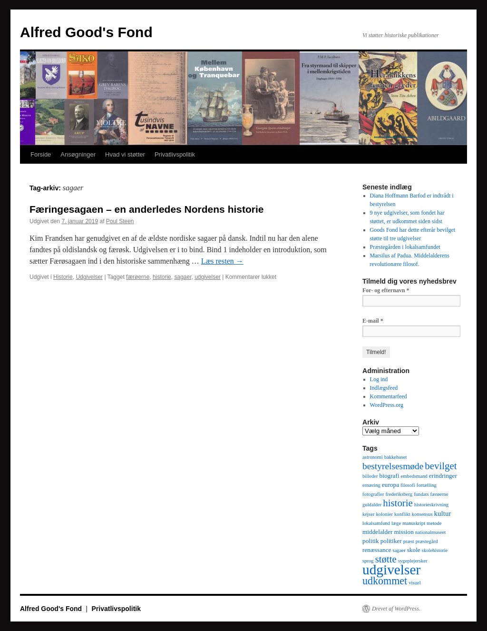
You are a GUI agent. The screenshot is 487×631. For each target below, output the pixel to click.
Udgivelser (89, 277)
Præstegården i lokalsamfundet (405, 247)
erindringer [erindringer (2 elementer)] (443, 475)
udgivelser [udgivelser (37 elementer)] (391, 569)
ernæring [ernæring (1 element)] (371, 485)
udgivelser (208, 277)
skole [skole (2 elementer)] (413, 549)
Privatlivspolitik (175, 154)
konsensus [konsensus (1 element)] (422, 514)
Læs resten (222, 261)
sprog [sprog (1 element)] (368, 560)
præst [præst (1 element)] (408, 541)
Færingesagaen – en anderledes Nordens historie (146, 209)
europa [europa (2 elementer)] (390, 484)
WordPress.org (386, 405)
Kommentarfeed (388, 396)
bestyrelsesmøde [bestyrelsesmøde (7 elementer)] (392, 466)
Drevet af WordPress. (396, 608)
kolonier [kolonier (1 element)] (384, 514)
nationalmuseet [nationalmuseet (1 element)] (430, 532)
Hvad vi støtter (125, 154)
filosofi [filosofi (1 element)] (407, 485)
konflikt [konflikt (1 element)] (402, 514)
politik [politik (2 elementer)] (370, 540)
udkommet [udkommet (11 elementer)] (384, 581)
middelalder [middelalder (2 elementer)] (377, 531)
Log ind (379, 379)
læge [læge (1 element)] (396, 523)
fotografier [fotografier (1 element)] (373, 494)
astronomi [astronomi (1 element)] (372, 457)
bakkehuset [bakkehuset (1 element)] (395, 457)
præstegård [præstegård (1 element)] (427, 541)
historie (162, 277)
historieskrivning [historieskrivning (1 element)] (431, 504)
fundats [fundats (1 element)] (421, 494)
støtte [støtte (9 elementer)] (386, 559)
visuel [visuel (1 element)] (414, 582)
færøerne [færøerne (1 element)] (439, 494)
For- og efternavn (385, 290)
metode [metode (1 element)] (434, 523)
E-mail (372, 320)
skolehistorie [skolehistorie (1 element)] (435, 550)
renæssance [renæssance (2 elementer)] (376, 549)
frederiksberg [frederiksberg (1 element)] (399, 494)
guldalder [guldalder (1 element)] (371, 504)
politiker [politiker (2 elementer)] (391, 540)
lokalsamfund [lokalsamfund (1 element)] (376, 523)
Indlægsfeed (384, 388)
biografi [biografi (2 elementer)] (389, 475)
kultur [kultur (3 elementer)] (442, 513)
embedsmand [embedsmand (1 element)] (414, 476)
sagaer (182, 277)
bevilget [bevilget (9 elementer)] (441, 466)
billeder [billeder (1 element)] (370, 476)
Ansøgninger (78, 154)
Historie (63, 277)
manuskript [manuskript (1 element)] (413, 523)
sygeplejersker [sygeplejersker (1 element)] (413, 560)
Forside (40, 154)
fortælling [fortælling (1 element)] (427, 485)
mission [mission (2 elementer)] (403, 531)
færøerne (137, 277)
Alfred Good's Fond (86, 32)
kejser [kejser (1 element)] (368, 514)
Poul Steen (120, 221)
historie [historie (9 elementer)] (398, 503)
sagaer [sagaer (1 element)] (398, 550)
